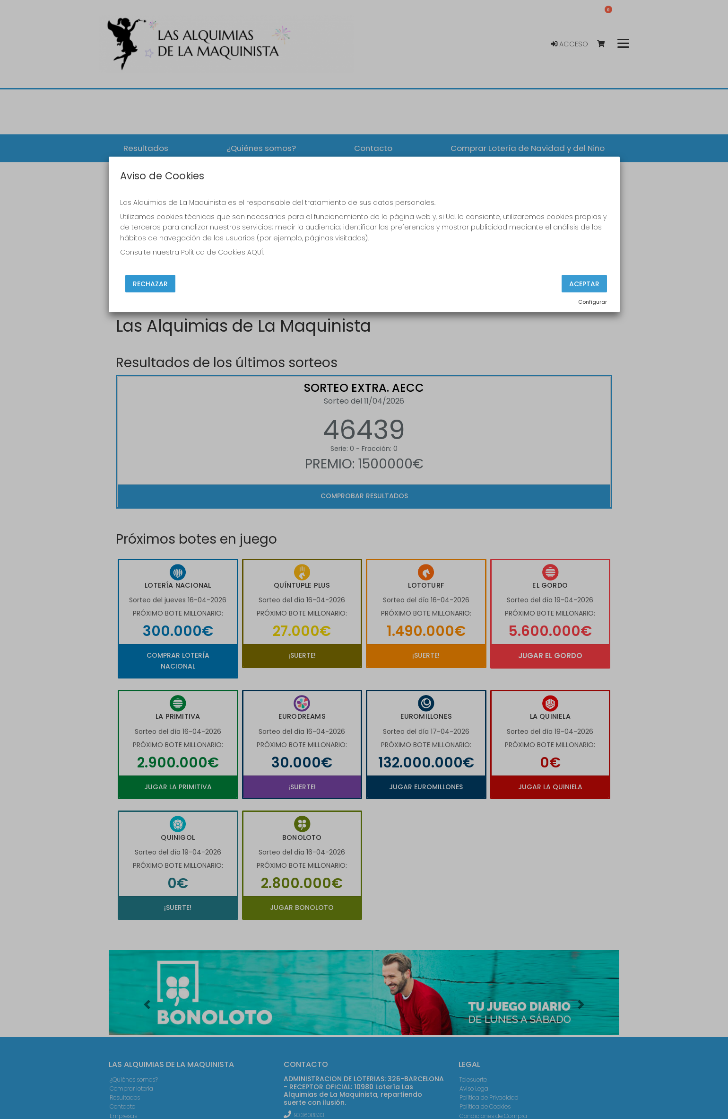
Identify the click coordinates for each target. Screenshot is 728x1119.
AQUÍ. (255, 252)
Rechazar (150, 283)
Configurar (592, 302)
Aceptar (584, 283)
